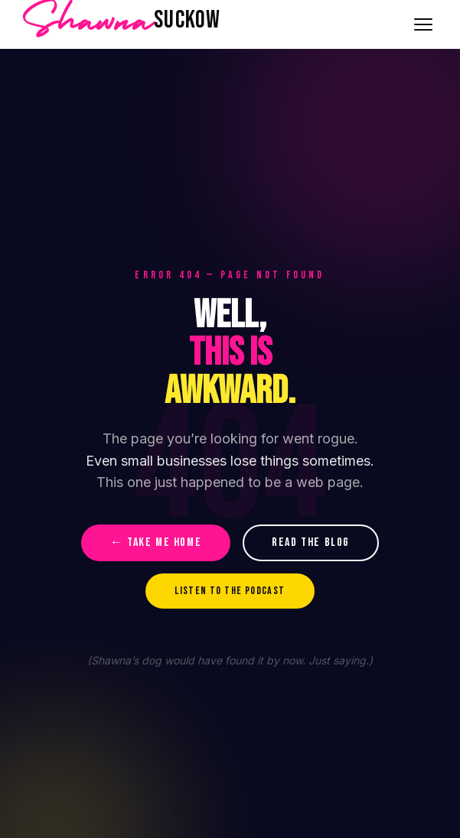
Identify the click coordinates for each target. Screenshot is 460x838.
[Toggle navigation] (423, 24)
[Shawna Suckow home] (121, 24)
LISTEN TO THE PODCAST (230, 590)
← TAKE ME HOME (155, 542)
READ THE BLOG (311, 542)
